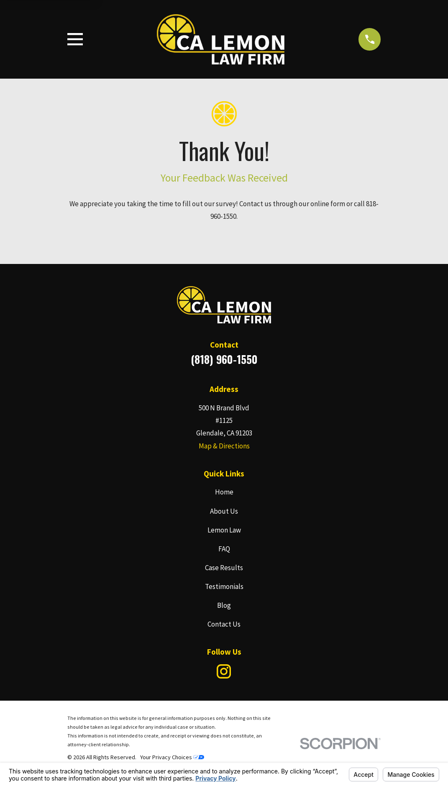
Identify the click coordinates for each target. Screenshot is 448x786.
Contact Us (224, 624)
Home (224, 492)
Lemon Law (224, 530)
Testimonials (224, 586)
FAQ (224, 548)
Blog (224, 605)
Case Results (224, 567)
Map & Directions (224, 446)
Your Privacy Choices (172, 757)
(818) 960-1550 (224, 359)
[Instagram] (224, 671)
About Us (224, 511)
